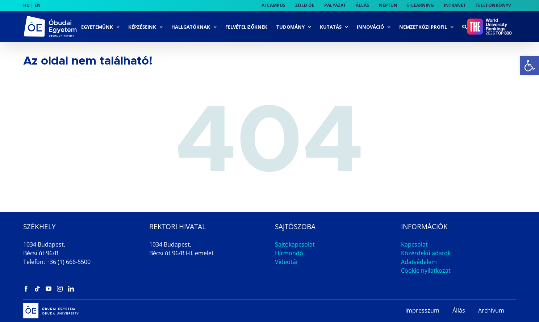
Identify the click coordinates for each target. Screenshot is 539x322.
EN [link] (37, 5)
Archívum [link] (491, 310)
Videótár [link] (286, 262)
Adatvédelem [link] (419, 262)
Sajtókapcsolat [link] (295, 244)
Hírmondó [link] (289, 253)
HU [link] (26, 5)
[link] (529, 65)
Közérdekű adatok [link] (426, 253)
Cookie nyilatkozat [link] (426, 270)
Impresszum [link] (422, 310)
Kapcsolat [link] (414, 244)
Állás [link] (458, 310)
